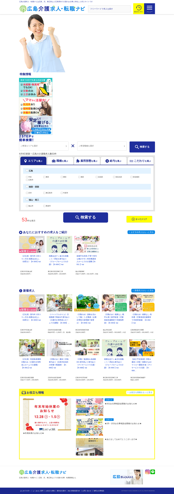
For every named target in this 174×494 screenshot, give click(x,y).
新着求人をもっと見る (144, 290)
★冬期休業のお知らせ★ (33, 433)
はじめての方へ (25, 491)
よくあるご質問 (38, 491)
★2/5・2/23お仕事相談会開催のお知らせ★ (123, 423)
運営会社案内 (61, 491)
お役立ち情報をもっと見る (140, 392)
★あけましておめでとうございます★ (121, 439)
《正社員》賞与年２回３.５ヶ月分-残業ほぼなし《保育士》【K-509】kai (31, 259)
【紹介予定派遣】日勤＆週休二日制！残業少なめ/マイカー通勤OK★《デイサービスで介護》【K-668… (142, 364)
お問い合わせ (86, 491)
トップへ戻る (165, 470)
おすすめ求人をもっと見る (142, 232)
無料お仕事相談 (99, 491)
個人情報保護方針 (74, 491)
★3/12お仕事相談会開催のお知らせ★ (121, 404)
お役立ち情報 (50, 491)
